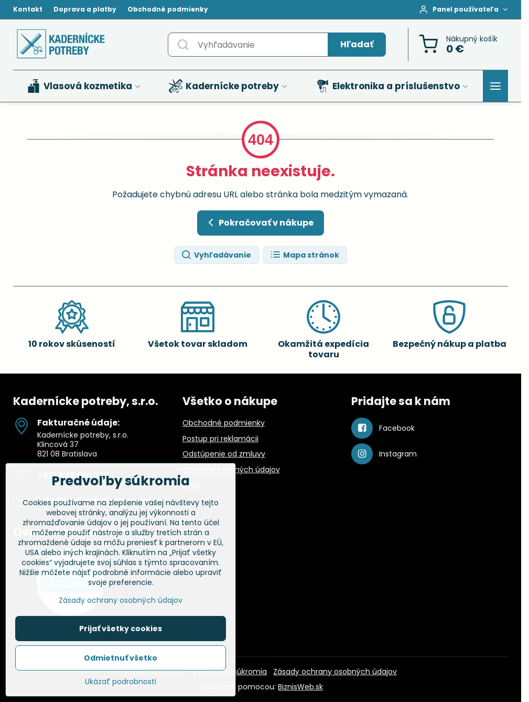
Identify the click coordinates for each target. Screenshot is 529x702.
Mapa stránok (304, 255)
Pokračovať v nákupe (259, 222)
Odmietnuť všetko (120, 660)
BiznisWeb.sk (300, 687)
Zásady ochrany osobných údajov (335, 671)
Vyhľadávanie (216, 255)
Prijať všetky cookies (120, 631)
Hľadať (356, 44)
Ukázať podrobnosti (120, 684)
